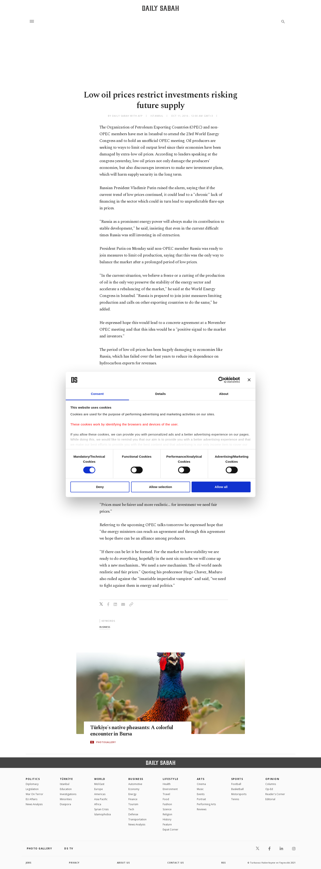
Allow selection (160, 487)
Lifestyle (171, 779)
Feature (167, 824)
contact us (175, 862)
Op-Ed (269, 789)
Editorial (270, 799)
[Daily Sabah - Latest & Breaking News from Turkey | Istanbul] (160, 8)
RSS (223, 862)
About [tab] (223, 394)
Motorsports (238, 794)
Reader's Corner (275, 794)
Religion (167, 814)
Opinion (272, 779)
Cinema (201, 784)
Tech (131, 809)
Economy (133, 789)
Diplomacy (32, 784)
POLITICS (33, 779)
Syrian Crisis (101, 809)
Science (167, 809)
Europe (98, 789)
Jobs (29, 862)
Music (200, 789)
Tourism (133, 804)
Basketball (237, 789)
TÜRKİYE (66, 779)
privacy (74, 862)
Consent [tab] (97, 394)
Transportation (137, 819)
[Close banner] (249, 379)
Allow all (221, 487)
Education (66, 789)
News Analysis (34, 804)
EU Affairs (31, 799)
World (99, 779)
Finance (132, 799)
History (167, 819)
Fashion (167, 804)
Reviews (201, 809)
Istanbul (64, 784)
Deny (100, 487)
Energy (132, 794)
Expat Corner (170, 829)
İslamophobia (102, 814)
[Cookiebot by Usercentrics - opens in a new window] (221, 380)
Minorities (66, 799)
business (104, 626)
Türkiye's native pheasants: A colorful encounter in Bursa (133, 730)
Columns (270, 784)
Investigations (68, 794)
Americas (99, 794)
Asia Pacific (100, 799)
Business (135, 779)
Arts (201, 779)
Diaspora (65, 804)
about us (123, 862)
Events (200, 794)
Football (236, 784)
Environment (170, 789)
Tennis (235, 799)
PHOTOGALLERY (106, 742)
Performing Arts (206, 804)
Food (166, 799)
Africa (97, 804)
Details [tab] (160, 394)
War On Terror (34, 794)
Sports (237, 779)
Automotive (135, 784)
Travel (166, 794)
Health (167, 784)
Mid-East (99, 784)
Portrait (201, 799)
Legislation (32, 789)
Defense (133, 814)
